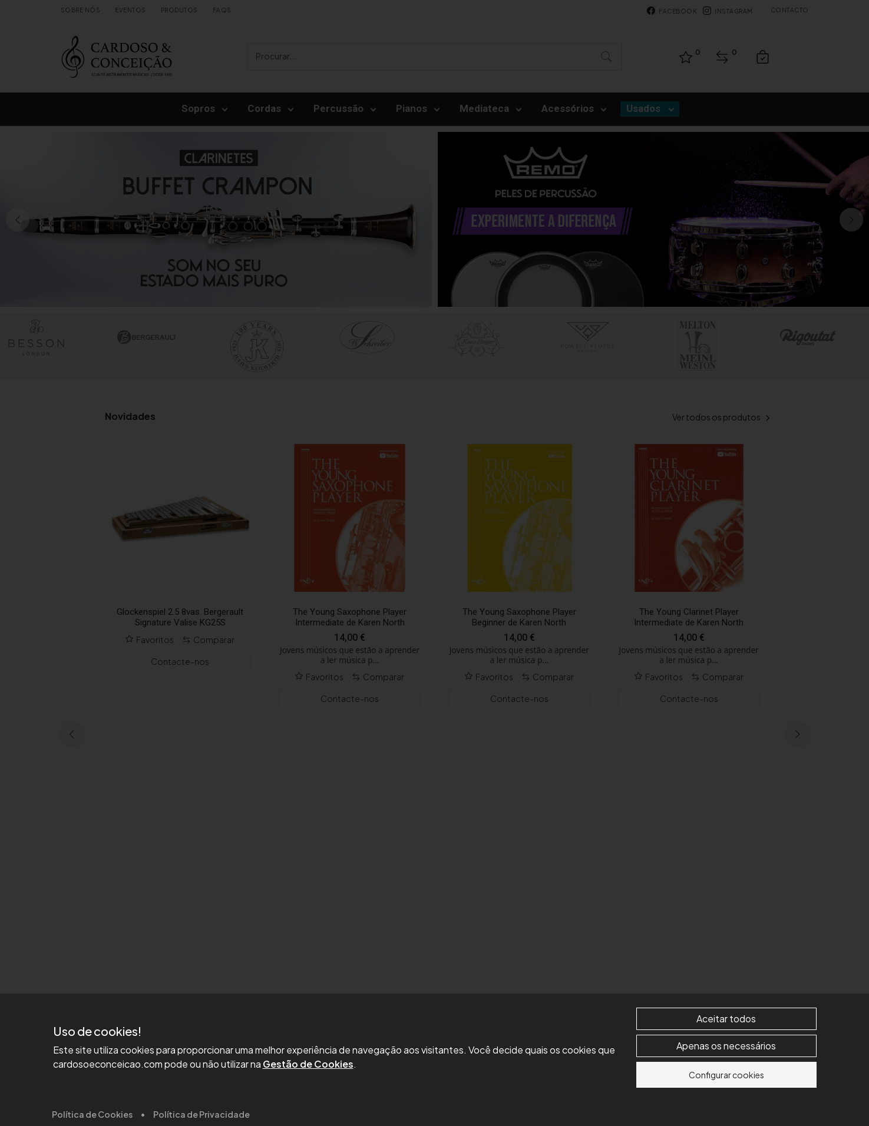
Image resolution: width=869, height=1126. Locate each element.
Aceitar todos (726, 1109)
